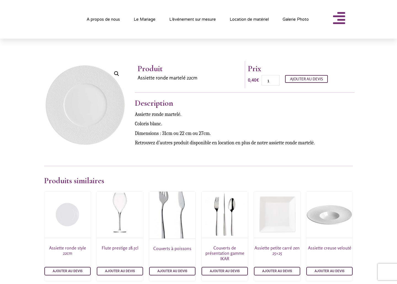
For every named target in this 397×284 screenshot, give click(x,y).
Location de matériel (249, 19)
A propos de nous (103, 19)
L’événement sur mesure (192, 19)
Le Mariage (144, 19)
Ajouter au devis (306, 78)
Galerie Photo (296, 19)
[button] (117, 74)
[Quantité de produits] (271, 80)
